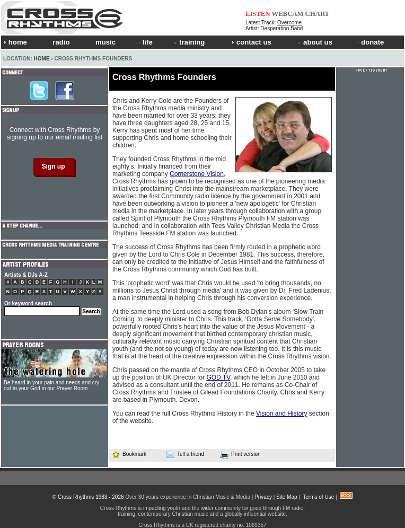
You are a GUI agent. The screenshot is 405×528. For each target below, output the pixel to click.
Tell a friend (185, 454)
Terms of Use (318, 497)
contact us (251, 42)
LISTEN (257, 13)
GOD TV (218, 377)
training (189, 42)
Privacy (263, 497)
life (144, 42)
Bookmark (129, 454)
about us (314, 42)
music (102, 42)
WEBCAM (287, 13)
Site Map (286, 497)
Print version (240, 455)
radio (57, 42)
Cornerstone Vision (197, 174)
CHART (317, 13)
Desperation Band (281, 28)
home (15, 42)
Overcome (289, 22)
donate (370, 42)
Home (42, 58)
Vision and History (281, 413)
